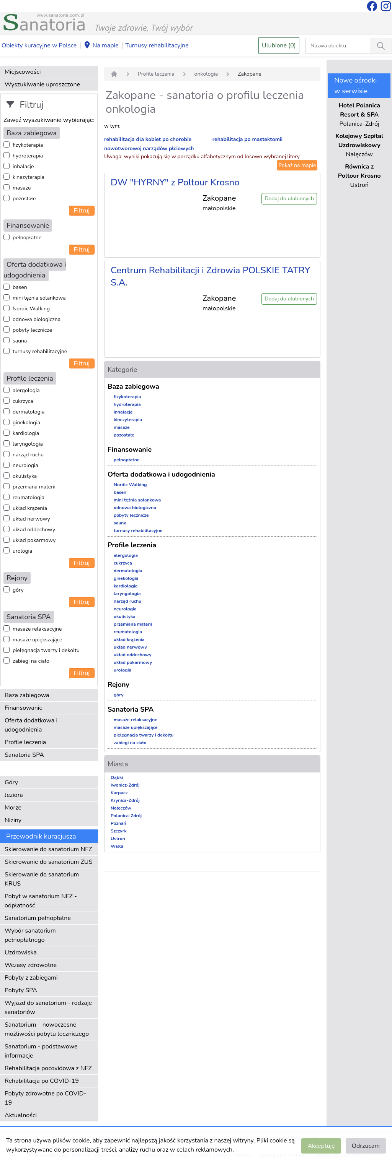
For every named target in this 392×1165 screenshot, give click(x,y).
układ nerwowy (31, 518)
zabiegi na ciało (31, 661)
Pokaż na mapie (297, 165)
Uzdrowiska (21, 952)
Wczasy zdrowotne (31, 965)
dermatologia (28, 411)
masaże (22, 187)
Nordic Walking (31, 308)
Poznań (118, 823)
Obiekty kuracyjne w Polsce (39, 45)
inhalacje (23, 166)
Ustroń (118, 839)
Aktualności (21, 1115)
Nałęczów (121, 808)
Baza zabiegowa (27, 695)
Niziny (13, 820)
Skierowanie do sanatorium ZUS (48, 862)
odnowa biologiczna (36, 319)
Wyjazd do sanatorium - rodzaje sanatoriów (48, 1007)
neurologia (25, 465)
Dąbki (117, 777)
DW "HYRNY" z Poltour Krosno (175, 182)
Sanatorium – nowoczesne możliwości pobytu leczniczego (47, 1029)
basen (20, 287)
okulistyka (25, 476)
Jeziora (14, 795)
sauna (20, 340)
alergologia (26, 390)
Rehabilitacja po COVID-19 (42, 1081)
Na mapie (101, 45)
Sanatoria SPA (24, 755)
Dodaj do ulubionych (289, 198)
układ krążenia (30, 508)
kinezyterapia (28, 177)
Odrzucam (366, 1146)
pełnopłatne (27, 237)
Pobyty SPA (21, 990)
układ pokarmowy (34, 540)
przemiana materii (34, 486)
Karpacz (119, 793)
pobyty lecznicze (32, 330)
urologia (22, 551)
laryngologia (28, 444)
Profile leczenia (25, 742)
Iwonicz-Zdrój (125, 785)
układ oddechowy (34, 529)
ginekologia (26, 422)
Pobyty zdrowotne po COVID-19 (45, 1098)
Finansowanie (23, 708)
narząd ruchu (28, 454)
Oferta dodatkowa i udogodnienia (31, 725)
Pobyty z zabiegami (31, 978)
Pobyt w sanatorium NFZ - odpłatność (41, 901)
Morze (13, 807)
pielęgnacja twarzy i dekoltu (46, 650)
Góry (11, 782)
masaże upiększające (37, 639)
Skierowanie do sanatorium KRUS (42, 879)
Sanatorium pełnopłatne (38, 918)
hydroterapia (28, 155)
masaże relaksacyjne (37, 629)
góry (18, 590)
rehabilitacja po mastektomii (247, 139)
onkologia (206, 74)
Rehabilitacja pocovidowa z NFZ (48, 1068)
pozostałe (24, 198)
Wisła (117, 846)
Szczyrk (119, 831)
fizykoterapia (28, 145)
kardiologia (26, 433)
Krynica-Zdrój (125, 800)
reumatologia (28, 497)
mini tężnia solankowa (39, 298)
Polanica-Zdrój (126, 816)
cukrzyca (23, 401)
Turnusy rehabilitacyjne (156, 45)
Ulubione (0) (279, 45)
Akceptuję (321, 1146)
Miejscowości (23, 72)
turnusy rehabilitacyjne (40, 351)
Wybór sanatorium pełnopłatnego (30, 935)
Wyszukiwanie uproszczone (42, 84)
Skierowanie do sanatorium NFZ (48, 849)
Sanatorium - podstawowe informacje (41, 1051)
